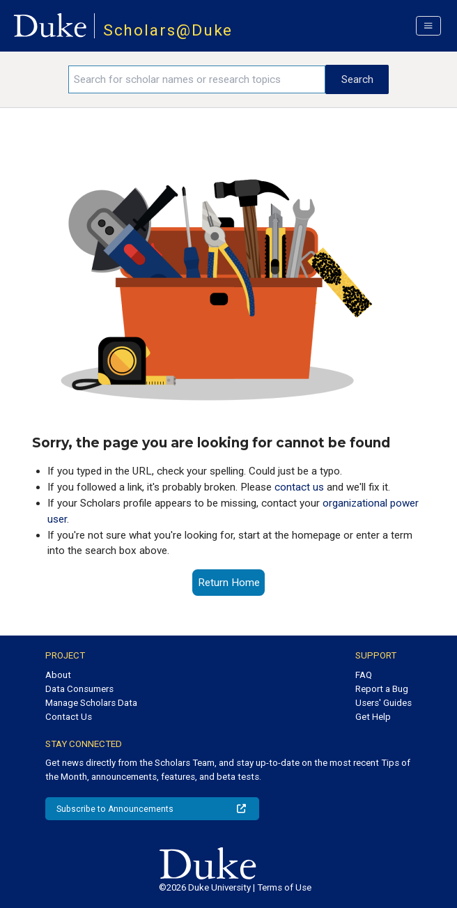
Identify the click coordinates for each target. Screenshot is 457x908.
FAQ (363, 675)
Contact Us (68, 716)
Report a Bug (381, 689)
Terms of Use (284, 887)
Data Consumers (79, 689)
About (58, 675)
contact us (299, 487)
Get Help (373, 716)
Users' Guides (383, 703)
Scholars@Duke (168, 30)
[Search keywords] (196, 79)
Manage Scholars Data (91, 703)
